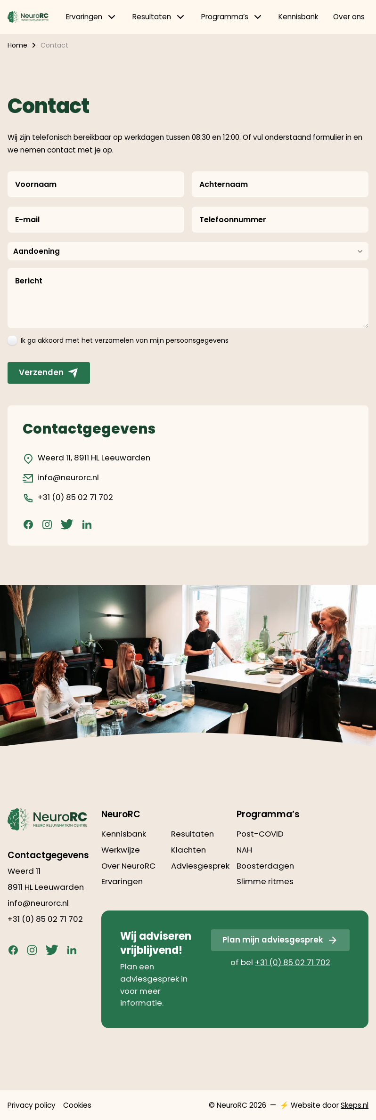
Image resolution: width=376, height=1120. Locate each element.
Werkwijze (120, 849)
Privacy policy (32, 1105)
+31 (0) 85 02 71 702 (68, 498)
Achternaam (223, 184)
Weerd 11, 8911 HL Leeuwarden (86, 458)
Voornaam (36, 184)
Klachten (188, 849)
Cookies (77, 1105)
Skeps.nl (354, 1105)
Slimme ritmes (265, 881)
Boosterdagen (265, 865)
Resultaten (159, 17)
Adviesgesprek (200, 865)
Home (17, 45)
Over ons (349, 17)
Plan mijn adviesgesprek (280, 940)
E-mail (27, 219)
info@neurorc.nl (61, 478)
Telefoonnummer (232, 219)
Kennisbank (298, 17)
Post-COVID (260, 833)
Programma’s (232, 17)
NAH (244, 849)
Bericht (28, 280)
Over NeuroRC (128, 865)
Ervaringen (91, 17)
